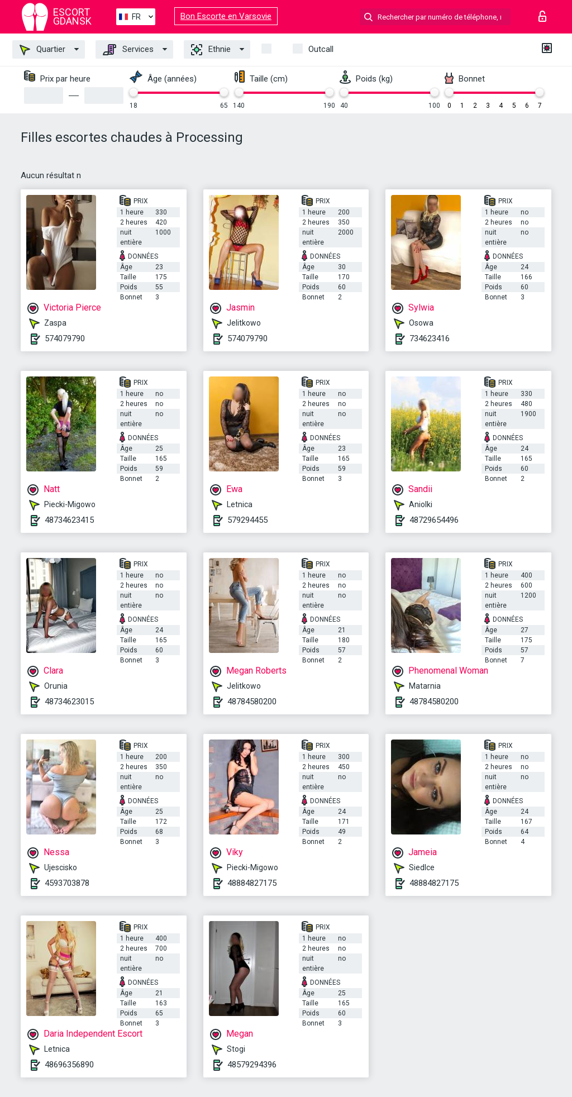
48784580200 (252, 702)
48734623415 (69, 520)
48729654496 (434, 520)
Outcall (320, 49)
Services (128, 49)
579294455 (247, 520)
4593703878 (67, 883)
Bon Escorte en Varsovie (225, 16)
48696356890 (69, 1065)
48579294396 (252, 1065)
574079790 (65, 338)
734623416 (429, 338)
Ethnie (211, 49)
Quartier (42, 49)
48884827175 (252, 883)
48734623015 (69, 702)
